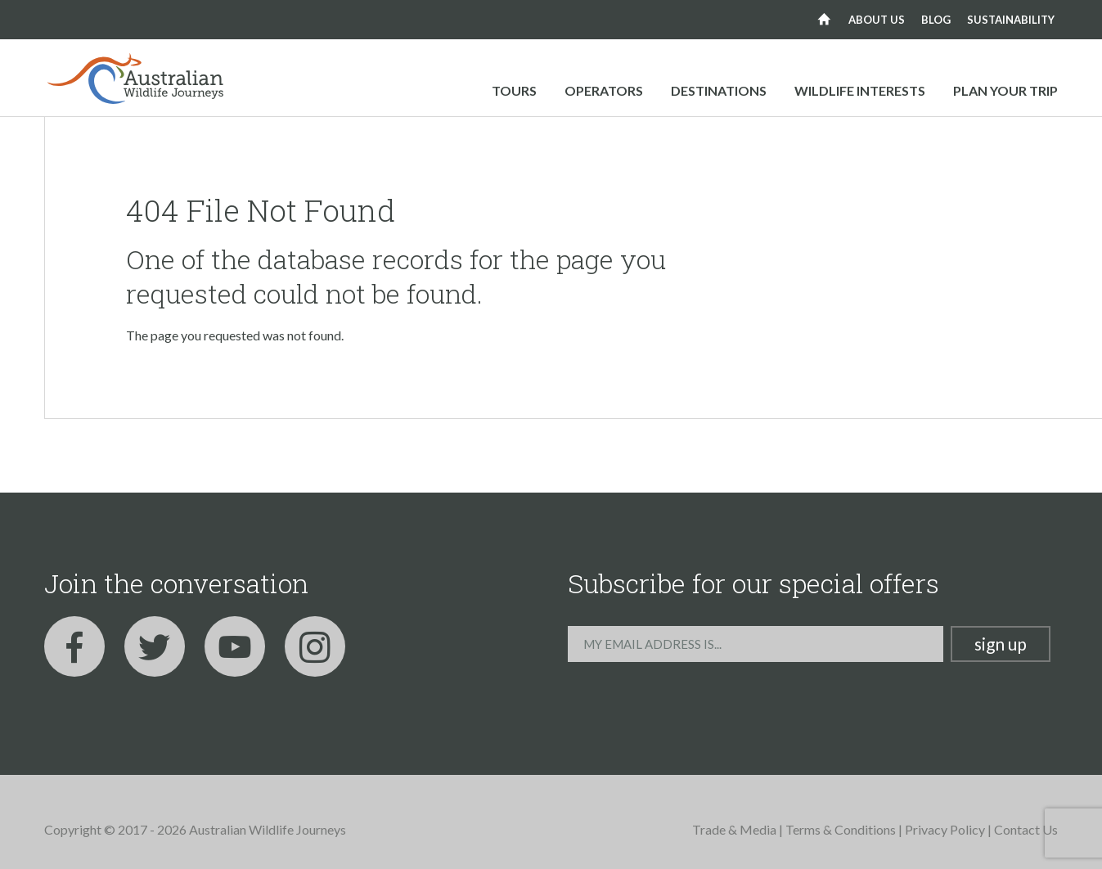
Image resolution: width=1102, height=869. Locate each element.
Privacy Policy (945, 829)
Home (824, 19)
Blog (936, 19)
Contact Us (1026, 829)
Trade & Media (734, 829)
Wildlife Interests (859, 90)
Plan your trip (1005, 90)
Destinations (719, 90)
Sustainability (1011, 19)
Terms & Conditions (840, 829)
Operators (603, 90)
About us (876, 19)
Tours (514, 90)
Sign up (1000, 643)
